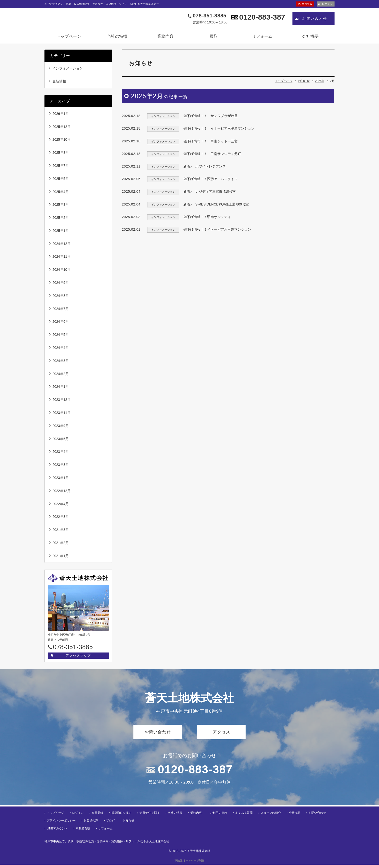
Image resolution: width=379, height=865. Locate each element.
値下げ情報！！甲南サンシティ (207, 218)
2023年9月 (60, 427)
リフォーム (262, 38)
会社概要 (310, 38)
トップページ (68, 38)
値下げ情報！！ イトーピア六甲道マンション (219, 130)
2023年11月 (61, 414)
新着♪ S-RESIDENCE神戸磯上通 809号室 (217, 206)
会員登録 (307, 3)
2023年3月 (60, 466)
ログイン (327, 3)
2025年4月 (60, 193)
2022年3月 (60, 518)
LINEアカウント (57, 828)
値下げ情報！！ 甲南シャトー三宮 (210, 143)
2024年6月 (60, 323)
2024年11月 (61, 258)
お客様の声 (91, 821)
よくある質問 (244, 813)
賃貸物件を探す (121, 813)
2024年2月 (60, 375)
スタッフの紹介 (271, 813)
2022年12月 (61, 492)
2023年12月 (61, 401)
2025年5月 (60, 180)
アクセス (221, 733)
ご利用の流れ (218, 813)
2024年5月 (60, 336)
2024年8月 (60, 297)
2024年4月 (60, 349)
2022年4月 (60, 505)
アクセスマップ (78, 657)
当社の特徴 (117, 38)
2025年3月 (60, 206)
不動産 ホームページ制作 (189, 860)
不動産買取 (83, 828)
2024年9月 (60, 284)
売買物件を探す (149, 813)
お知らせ (128, 821)
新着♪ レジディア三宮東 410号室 (209, 193)
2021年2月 (60, 544)
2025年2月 (60, 219)
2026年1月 (60, 115)
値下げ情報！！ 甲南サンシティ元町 (212, 155)
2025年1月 (60, 232)
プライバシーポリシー (61, 821)
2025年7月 (60, 167)
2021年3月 (60, 531)
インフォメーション (67, 70)
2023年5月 (60, 440)
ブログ (110, 821)
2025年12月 (61, 128)
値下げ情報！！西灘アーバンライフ (210, 181)
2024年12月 (61, 245)
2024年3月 (60, 362)
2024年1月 (60, 388)
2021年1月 (60, 557)
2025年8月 (60, 154)
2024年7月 (60, 310)
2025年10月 (61, 141)
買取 (214, 38)
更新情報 (59, 83)
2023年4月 (60, 453)
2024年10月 (61, 271)
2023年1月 (60, 479)
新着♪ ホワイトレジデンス (204, 168)
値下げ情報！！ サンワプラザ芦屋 (210, 117)
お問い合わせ (314, 20)
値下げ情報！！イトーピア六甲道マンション (217, 231)
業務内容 (165, 38)
